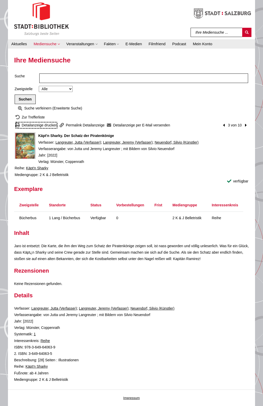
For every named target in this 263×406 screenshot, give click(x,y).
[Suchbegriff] (216, 32)
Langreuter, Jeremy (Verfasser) (128, 142)
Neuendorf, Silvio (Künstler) (177, 142)
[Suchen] (246, 32)
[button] (47, 44)
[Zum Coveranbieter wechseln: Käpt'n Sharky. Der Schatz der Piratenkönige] (25, 146)
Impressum (131, 398)
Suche (20, 76)
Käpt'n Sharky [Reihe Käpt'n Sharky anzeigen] (37, 168)
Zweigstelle (24, 89)
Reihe (45, 341)
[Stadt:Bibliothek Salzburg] (41, 19)
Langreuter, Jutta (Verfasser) (78, 142)
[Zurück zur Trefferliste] (30, 117)
